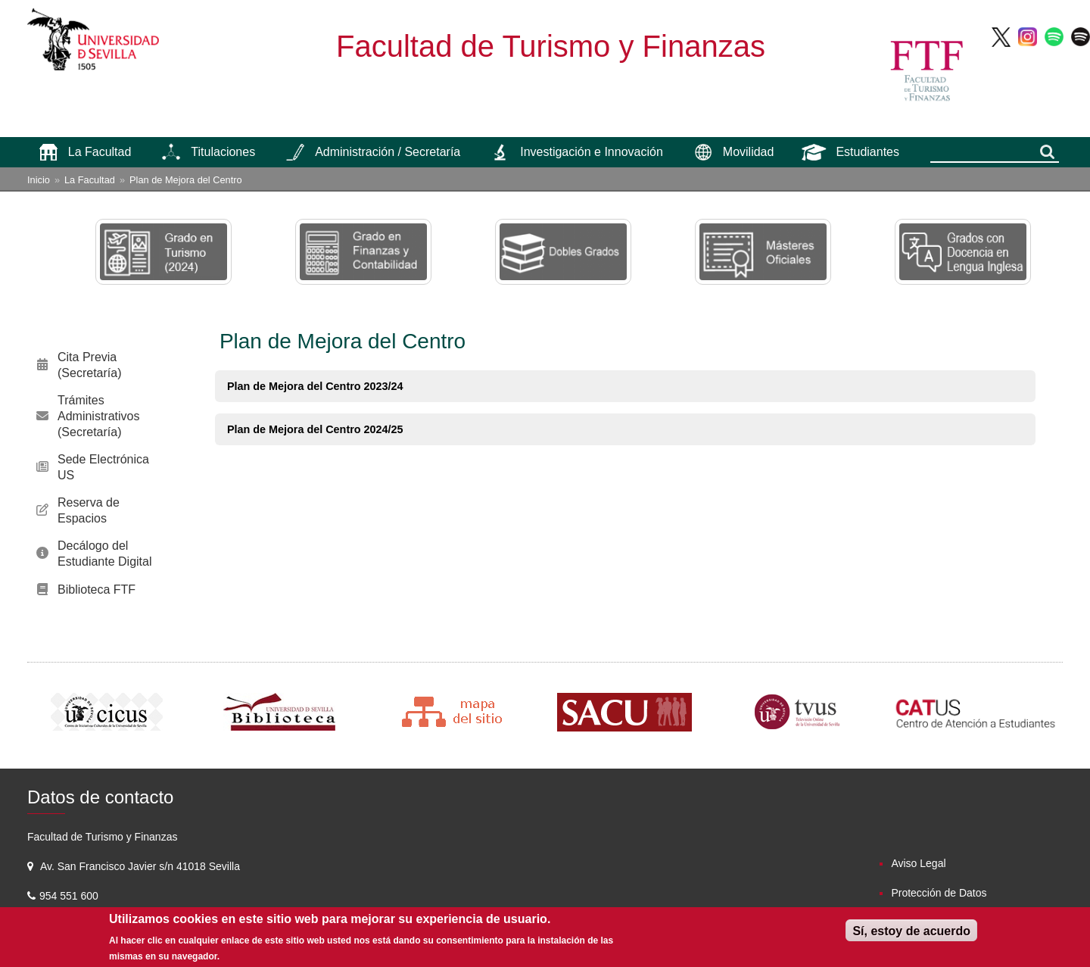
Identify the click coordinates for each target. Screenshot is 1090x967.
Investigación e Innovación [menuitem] (591, 151)
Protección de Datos (938, 893)
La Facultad (89, 180)
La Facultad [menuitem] (100, 151)
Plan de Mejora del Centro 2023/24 (315, 386)
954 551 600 (70, 896)
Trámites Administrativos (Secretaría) (98, 416)
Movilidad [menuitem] (748, 151)
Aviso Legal (918, 863)
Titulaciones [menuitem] (223, 151)
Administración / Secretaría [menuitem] (387, 151)
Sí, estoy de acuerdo (911, 931)
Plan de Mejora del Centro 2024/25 (315, 429)
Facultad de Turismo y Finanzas (550, 46)
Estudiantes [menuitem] (867, 151)
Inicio (38, 180)
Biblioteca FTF (96, 589)
